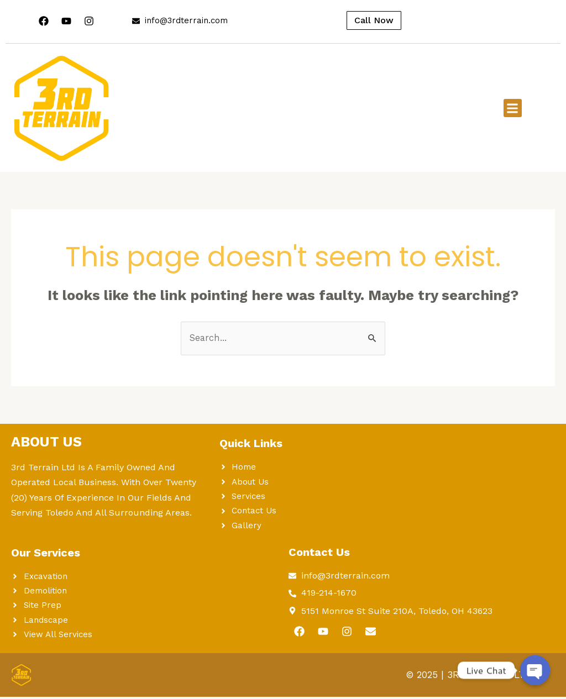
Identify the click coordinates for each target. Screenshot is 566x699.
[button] (513, 108)
